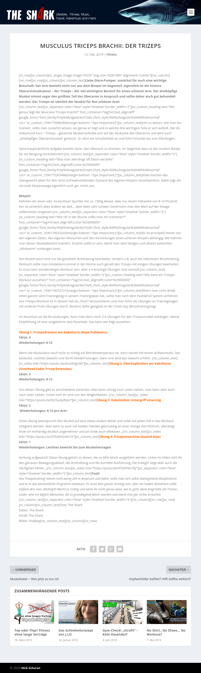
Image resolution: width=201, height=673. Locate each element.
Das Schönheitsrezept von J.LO (76, 632)
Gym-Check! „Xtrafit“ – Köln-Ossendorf (120, 632)
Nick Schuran (30, 668)
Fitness (112, 54)
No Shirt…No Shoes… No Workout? (166, 632)
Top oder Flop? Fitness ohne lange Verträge (32, 632)
